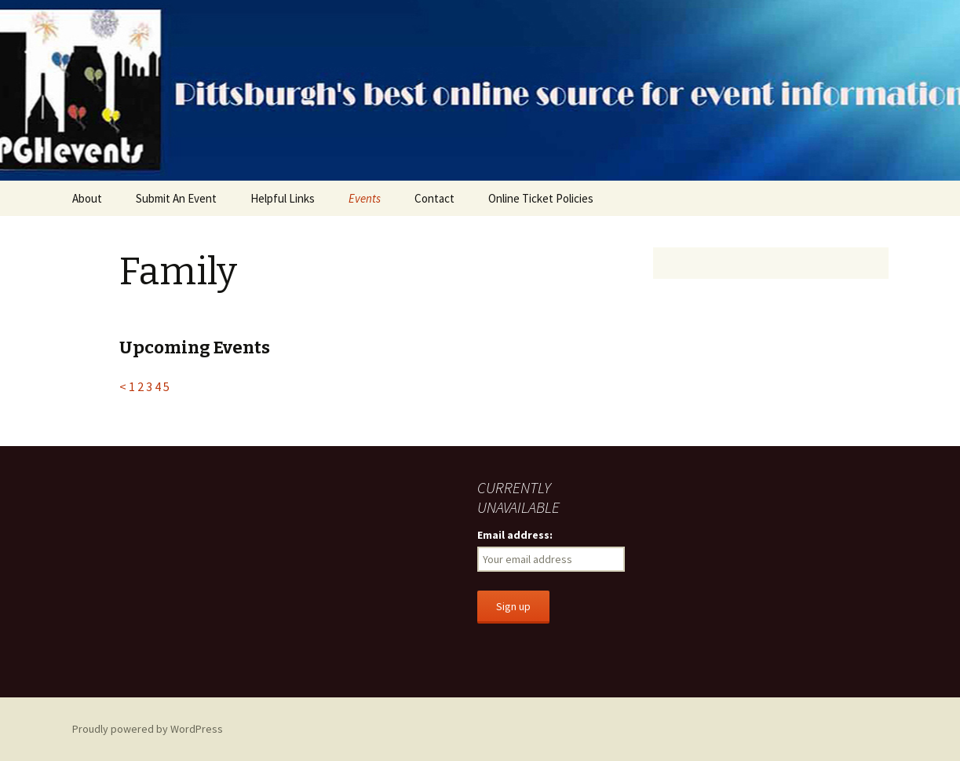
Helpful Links (282, 198)
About (87, 198)
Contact (434, 198)
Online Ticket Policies (540, 198)
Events (365, 198)
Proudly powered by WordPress (147, 729)
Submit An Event (176, 198)
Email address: (515, 535)
